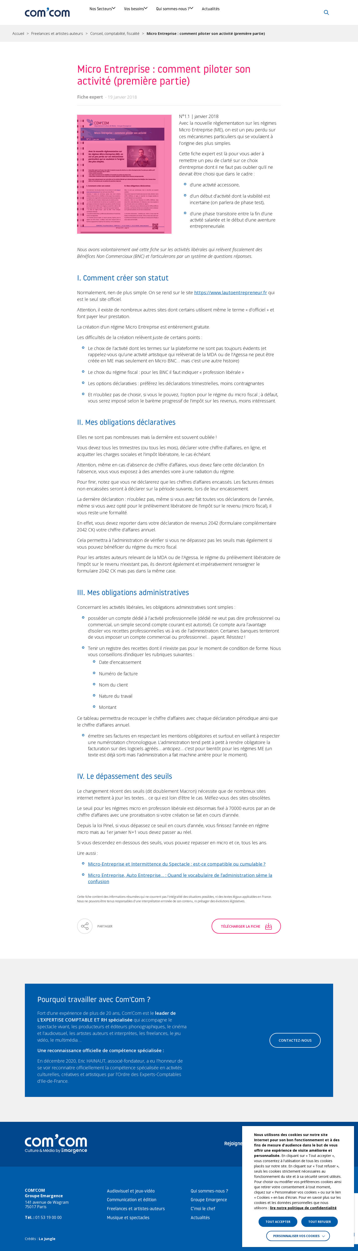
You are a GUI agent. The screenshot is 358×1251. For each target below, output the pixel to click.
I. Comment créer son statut (31, 83)
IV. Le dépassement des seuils (32, 126)
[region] (179, 33)
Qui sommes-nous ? (215, 12)
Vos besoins (158, 12)
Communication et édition (131, 1200)
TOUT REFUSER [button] (319, 1222)
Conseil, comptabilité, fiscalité (114, 33)
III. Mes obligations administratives (29, 112)
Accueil (18, 33)
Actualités (270, 12)
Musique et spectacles (128, 1218)
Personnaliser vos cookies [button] (296, 1236)
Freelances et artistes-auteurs (57, 33)
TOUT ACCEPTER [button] (278, 1222)
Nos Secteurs (107, 12)
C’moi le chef (203, 1209)
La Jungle (47, 1238)
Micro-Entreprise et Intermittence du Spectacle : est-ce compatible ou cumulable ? (177, 864)
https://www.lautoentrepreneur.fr (230, 292)
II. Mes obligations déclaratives (29, 98)
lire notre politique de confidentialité (303, 1207)
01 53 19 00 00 (48, 1217)
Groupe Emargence (209, 1200)
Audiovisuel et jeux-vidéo (131, 1191)
